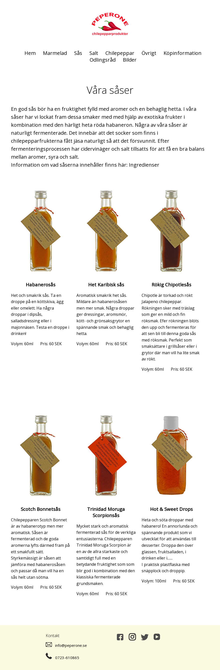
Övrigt (149, 53)
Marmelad (55, 53)
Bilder (130, 59)
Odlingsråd (103, 59)
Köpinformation (183, 53)
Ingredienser (144, 164)
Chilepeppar (119, 53)
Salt (93, 53)
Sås (78, 53)
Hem (30, 53)
